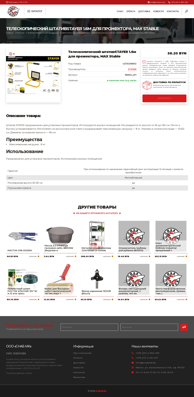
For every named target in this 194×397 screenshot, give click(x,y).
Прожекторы (84, 33)
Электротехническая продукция (43, 33)
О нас (120, 11)
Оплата (130, 11)
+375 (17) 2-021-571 (147, 358)
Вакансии (79, 377)
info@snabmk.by (157, 2)
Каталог (20, 33)
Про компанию (82, 353)
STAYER (132, 69)
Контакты (173, 11)
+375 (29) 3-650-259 (179, 2)
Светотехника (68, 33)
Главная (10, 33)
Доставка (144, 11)
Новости (158, 11)
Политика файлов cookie (19, 373)
